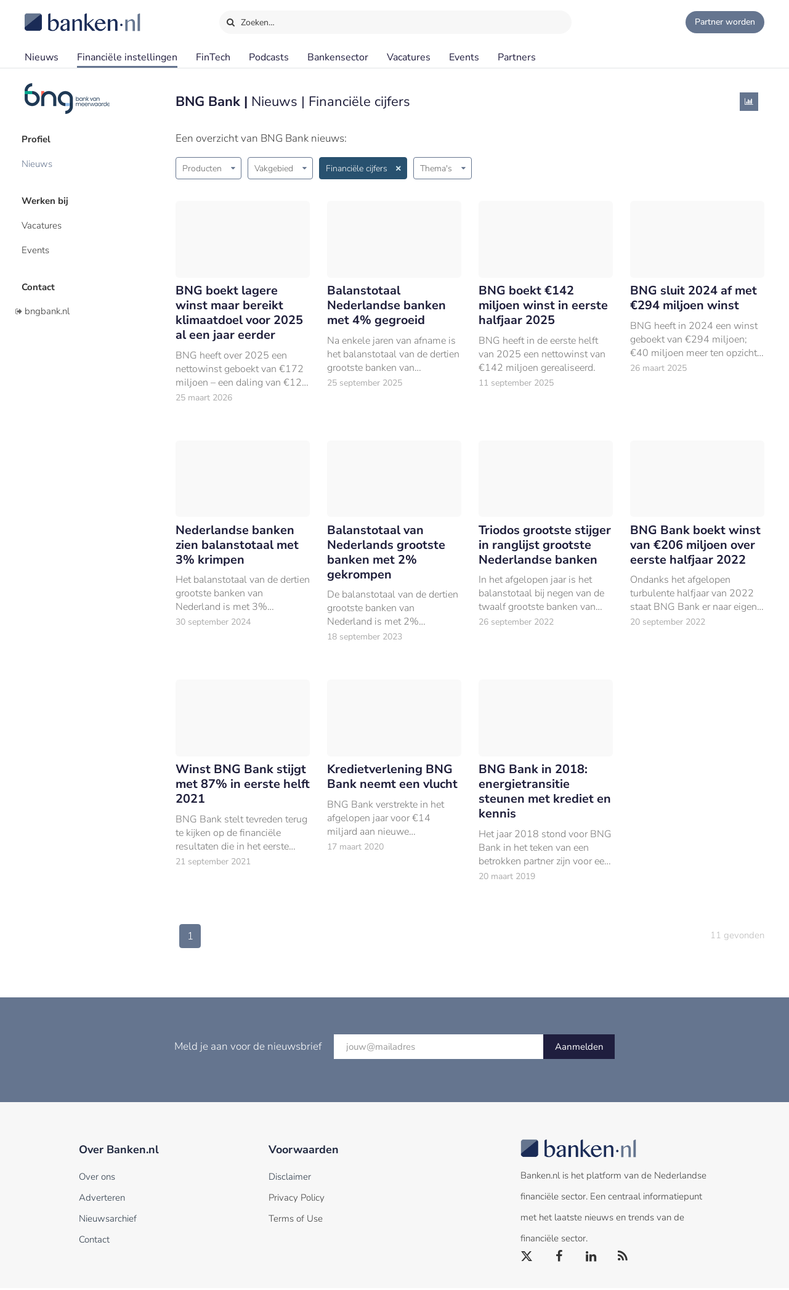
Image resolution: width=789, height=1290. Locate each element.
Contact (41, 280)
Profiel (39, 138)
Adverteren (102, 1199)
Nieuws (42, 57)
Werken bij (48, 198)
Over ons (97, 1178)
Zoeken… (250, 19)
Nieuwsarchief (108, 1220)
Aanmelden (579, 1048)
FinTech (213, 57)
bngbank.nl (47, 304)
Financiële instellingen (127, 57)
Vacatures (409, 57)
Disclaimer (290, 1178)
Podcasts (269, 57)
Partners (517, 57)
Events (464, 57)
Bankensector (337, 57)
